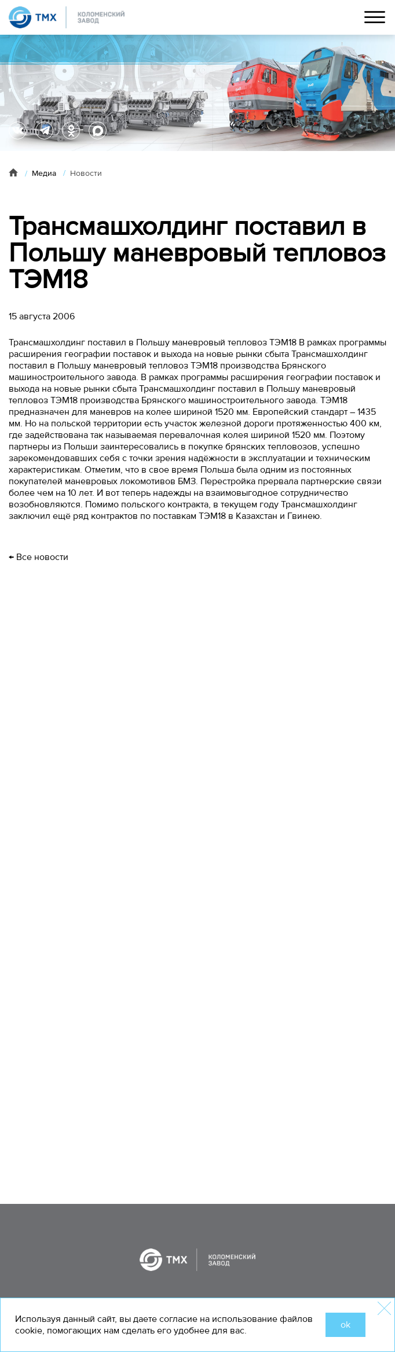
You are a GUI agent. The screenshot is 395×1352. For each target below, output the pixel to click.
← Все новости (38, 557)
